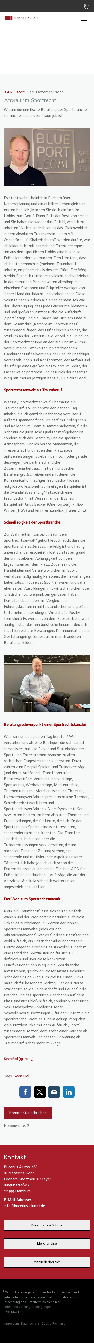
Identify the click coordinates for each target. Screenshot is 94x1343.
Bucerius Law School (47, 1225)
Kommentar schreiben (28, 1112)
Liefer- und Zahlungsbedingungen (27, 1307)
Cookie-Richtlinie (53, 1323)
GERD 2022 (15, 92)
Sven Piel (21, 1076)
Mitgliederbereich (47, 1262)
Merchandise (47, 1243)
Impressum (11, 1323)
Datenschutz (30, 1323)
